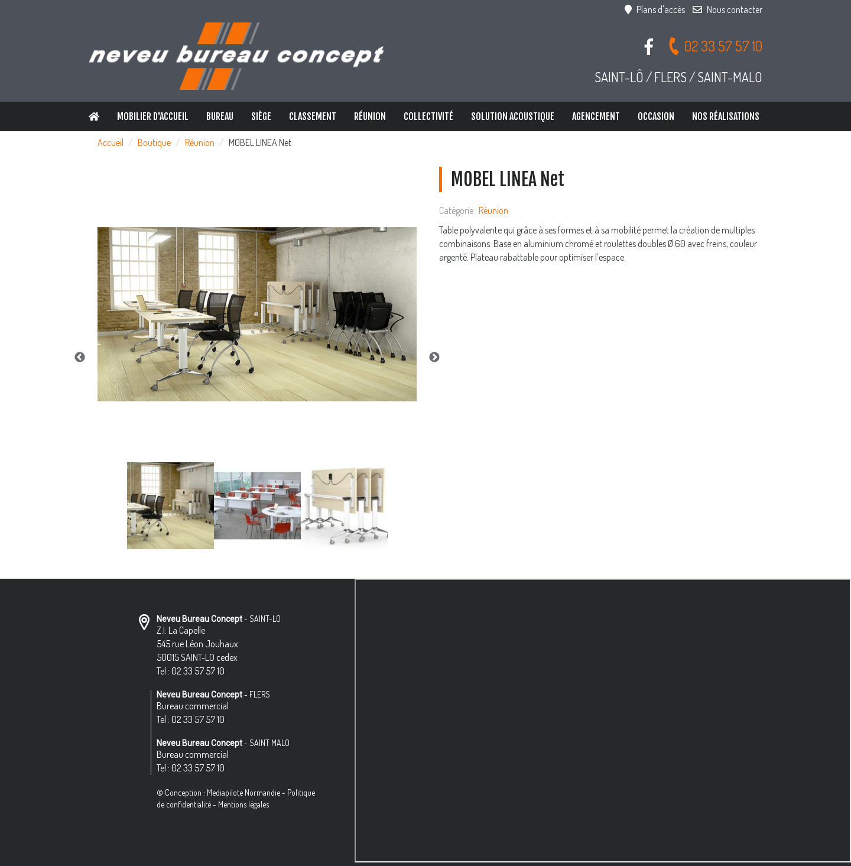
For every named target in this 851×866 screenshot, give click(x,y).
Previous (80, 358)
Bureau (219, 116)
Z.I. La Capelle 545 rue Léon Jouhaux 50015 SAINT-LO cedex (197, 643)
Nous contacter (727, 9)
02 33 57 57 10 (714, 46)
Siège (261, 116)
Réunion (370, 116)
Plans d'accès (655, 9)
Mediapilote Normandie (243, 792)
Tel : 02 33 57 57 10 (191, 671)
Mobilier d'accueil (153, 116)
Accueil (111, 142)
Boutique (154, 142)
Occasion (656, 116)
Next (434, 358)
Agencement (596, 116)
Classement (312, 116)
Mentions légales (243, 804)
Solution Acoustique (512, 116)
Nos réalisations (725, 116)
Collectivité (428, 116)
